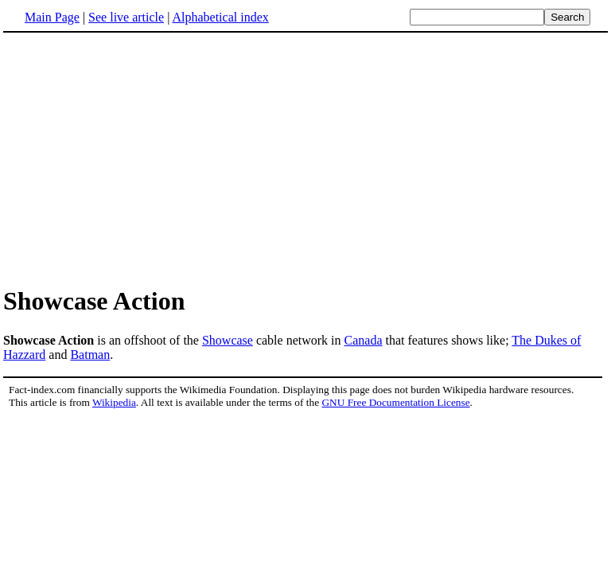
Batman (90, 354)
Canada (363, 340)
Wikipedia (114, 402)
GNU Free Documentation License (395, 402)
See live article (126, 17)
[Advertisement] (305, 158)
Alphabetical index (220, 17)
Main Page (52, 17)
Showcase (227, 340)
